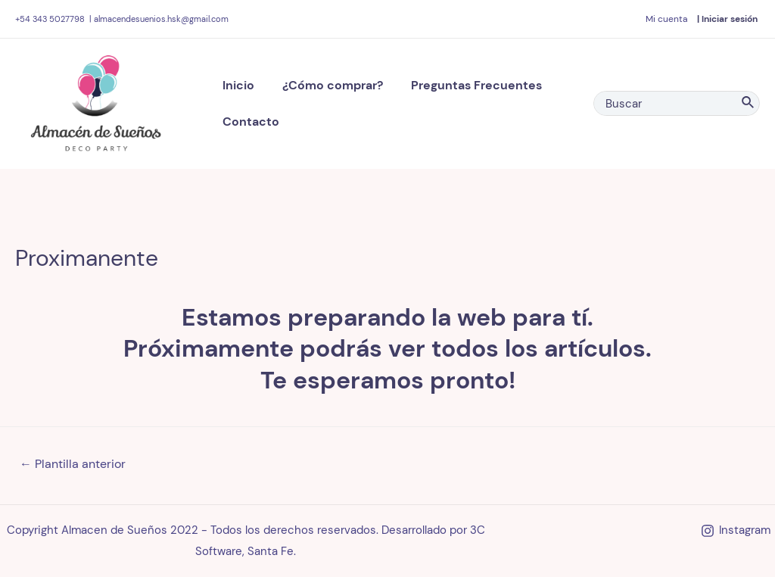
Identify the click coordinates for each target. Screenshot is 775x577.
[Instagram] (735, 531)
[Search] (748, 103)
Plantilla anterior (73, 464)
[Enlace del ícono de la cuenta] (666, 19)
